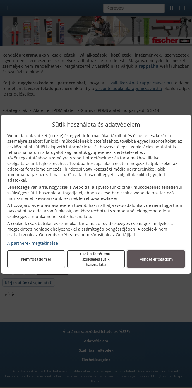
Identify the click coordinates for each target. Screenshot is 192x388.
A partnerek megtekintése (32, 243)
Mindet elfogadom (156, 259)
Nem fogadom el (36, 259)
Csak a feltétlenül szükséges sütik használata (96, 259)
